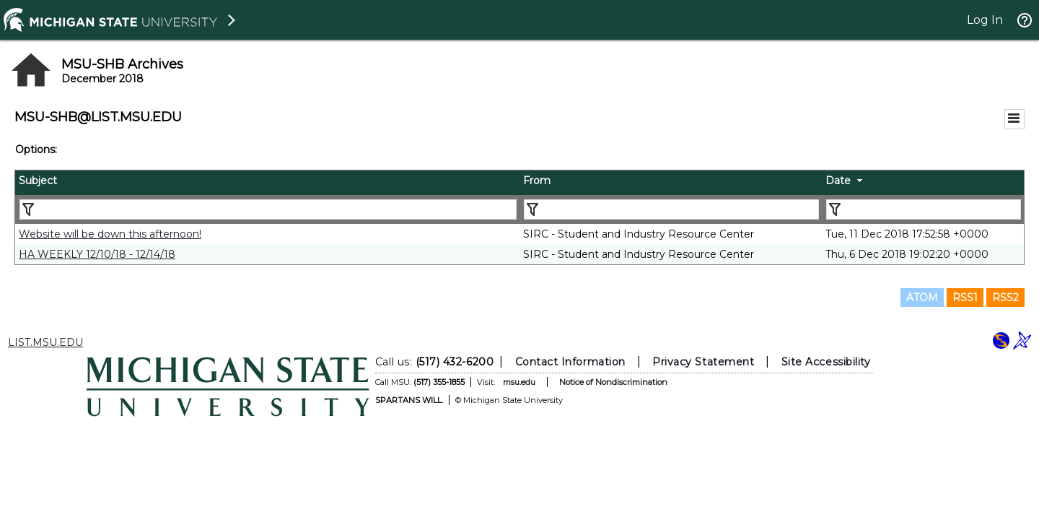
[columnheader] (267, 182)
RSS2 (1005, 297)
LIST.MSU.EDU (45, 342)
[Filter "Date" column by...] (923, 209)
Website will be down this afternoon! (110, 234)
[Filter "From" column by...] (671, 209)
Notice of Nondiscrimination (613, 382)
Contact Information (570, 361)
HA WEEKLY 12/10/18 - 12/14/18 (97, 254)
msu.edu (519, 382)
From (537, 180)
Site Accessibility (826, 361)
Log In (985, 20)
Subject (38, 180)
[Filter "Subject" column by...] (268, 209)
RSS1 (965, 297)
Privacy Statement (703, 361)
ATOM (922, 297)
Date (838, 180)
